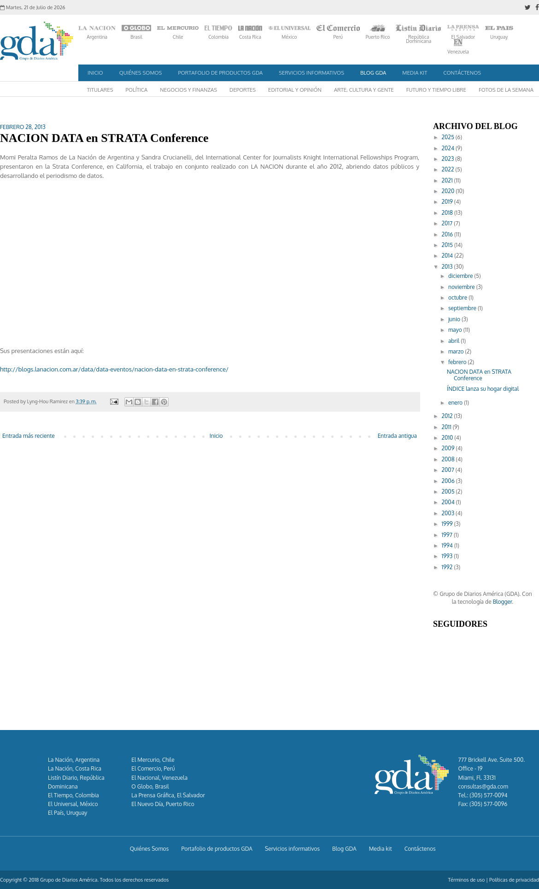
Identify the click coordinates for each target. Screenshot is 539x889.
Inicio (95, 72)
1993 (448, 556)
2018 (448, 212)
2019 (448, 201)
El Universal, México (73, 804)
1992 (448, 567)
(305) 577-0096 (488, 804)
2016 (448, 234)
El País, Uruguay (67, 812)
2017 (448, 223)
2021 (448, 180)
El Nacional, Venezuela (159, 777)
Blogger (502, 601)
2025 (449, 137)
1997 (448, 534)
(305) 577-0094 (488, 795)
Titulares (100, 89)
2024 (449, 148)
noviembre (462, 286)
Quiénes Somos (140, 72)
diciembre (461, 275)
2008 (449, 459)
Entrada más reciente (28, 435)
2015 (448, 244)
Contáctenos (462, 72)
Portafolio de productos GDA (220, 72)
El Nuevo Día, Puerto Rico (162, 804)
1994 (448, 545)
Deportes (242, 89)
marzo (456, 351)
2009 (449, 448)
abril (454, 340)
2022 (449, 169)
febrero (458, 362)
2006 (449, 480)
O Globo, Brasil (150, 786)
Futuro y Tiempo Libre (436, 89)
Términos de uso (466, 880)
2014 (448, 255)
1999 (448, 523)
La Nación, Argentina (74, 759)
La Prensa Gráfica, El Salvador (168, 795)
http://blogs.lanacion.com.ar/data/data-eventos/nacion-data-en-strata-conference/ (114, 369)
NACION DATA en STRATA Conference (479, 375)
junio (455, 319)
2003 (449, 513)
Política (137, 89)
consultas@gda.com (483, 786)
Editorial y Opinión (295, 89)
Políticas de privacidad (514, 880)
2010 (448, 437)
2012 (448, 415)
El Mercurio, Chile (152, 759)
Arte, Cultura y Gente (364, 89)
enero (456, 402)
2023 (449, 158)
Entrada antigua (397, 435)
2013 (448, 266)
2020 (449, 191)
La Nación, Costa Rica (74, 768)
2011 (447, 427)
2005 (449, 491)
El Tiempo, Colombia (73, 795)
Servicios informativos (311, 72)
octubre (458, 297)
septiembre (463, 308)
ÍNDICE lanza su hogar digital (483, 388)
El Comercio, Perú (153, 768)
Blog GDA (373, 72)
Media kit (414, 72)
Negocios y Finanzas (188, 89)
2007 (449, 469)
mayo (455, 329)
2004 (449, 502)
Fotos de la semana (506, 89)
